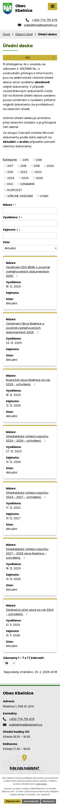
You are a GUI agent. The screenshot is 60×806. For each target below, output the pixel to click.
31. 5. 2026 (13, 635)
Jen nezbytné (31, 801)
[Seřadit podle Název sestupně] (16, 205)
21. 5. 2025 (13, 625)
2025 (25, 178)
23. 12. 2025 (14, 343)
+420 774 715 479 (44, 20)
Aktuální (11, 303)
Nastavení (48, 801)
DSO (10, 184)
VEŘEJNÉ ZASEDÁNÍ (20, 196)
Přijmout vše (13, 801)
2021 (10, 172)
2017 (10, 166)
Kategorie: (10, 160)
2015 (25, 160)
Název (8, 205)
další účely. (41, 784)
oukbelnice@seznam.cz (40, 25)
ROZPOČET (14, 190)
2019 (37, 166)
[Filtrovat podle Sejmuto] (30, 235)
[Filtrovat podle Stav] (30, 248)
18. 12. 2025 (13, 286)
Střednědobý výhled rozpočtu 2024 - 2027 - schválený (27, 495)
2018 (23, 166)
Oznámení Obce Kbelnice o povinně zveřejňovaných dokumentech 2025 (25, 328)
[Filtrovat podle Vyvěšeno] (30, 223)
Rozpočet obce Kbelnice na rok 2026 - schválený (28, 382)
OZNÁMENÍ (27, 184)
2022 (23, 172)
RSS (40, 57)
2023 (38, 172)
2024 (10, 178)
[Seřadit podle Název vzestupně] (16, 204)
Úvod (6, 34)
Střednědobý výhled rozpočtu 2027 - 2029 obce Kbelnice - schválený (27, 553)
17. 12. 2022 (13, 508)
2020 (50, 166)
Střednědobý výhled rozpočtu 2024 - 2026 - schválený (27, 438)
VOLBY (44, 196)
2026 (39, 178)
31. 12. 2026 (13, 405)
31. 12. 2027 (13, 518)
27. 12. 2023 (14, 451)
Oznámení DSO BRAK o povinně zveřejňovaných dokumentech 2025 (28, 271)
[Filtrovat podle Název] (30, 210)
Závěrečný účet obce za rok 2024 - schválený (30, 612)
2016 (39, 160)
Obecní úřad (24, 34)
